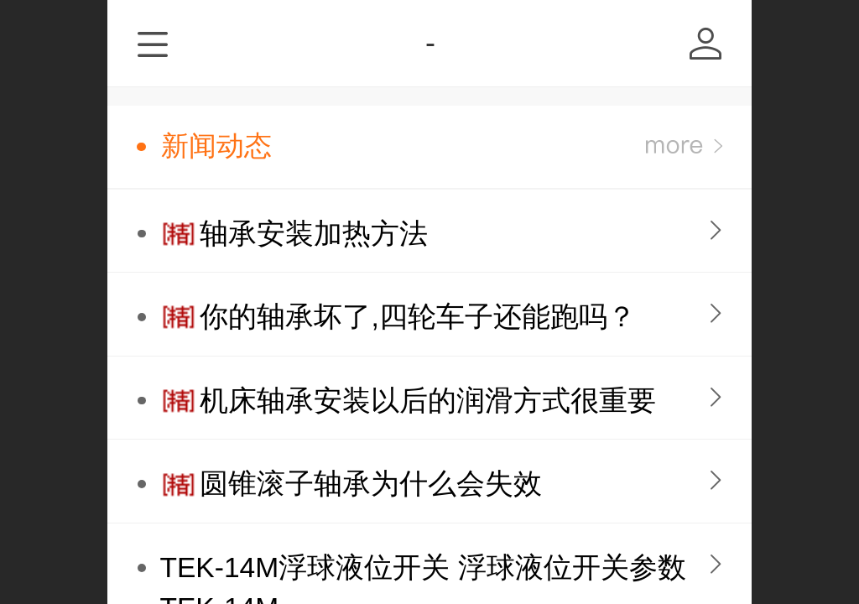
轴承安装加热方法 (314, 233)
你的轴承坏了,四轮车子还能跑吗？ (417, 316)
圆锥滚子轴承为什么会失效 (371, 483)
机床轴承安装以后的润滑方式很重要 (428, 400)
